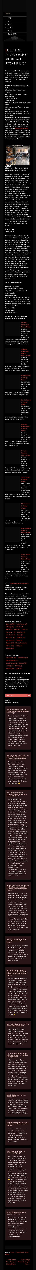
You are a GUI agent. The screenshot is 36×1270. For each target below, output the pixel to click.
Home (9, 18)
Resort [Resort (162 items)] (10, 668)
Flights (10, 28)
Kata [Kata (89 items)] (17, 629)
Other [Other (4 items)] (19, 668)
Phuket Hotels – (20, 1252)
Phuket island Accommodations (19, 583)
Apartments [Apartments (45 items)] (23, 657)
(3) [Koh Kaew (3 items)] (14, 632)
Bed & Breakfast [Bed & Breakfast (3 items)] (12, 660)
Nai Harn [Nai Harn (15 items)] (21, 637)
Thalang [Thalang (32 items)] (10, 648)
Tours (9, 31)
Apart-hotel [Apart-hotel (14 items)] (11, 657)
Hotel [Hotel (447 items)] (9, 666)
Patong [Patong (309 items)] (10, 643)
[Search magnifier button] (29, 695)
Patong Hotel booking (21, 128)
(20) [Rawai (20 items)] (12, 645)
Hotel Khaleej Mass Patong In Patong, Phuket (11, 1262)
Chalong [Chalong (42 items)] (10, 627)
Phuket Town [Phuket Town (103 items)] (20, 643)
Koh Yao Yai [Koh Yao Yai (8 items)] (10, 635)
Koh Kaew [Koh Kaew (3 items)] (9, 632)
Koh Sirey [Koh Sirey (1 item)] (21, 632)
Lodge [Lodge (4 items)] (18, 666)
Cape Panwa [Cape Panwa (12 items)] (21, 624)
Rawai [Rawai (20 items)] (8, 645)
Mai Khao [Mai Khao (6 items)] (9, 637)
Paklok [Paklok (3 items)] (19, 640)
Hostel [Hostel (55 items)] (22, 663)
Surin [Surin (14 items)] (19, 645)
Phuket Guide (12, 34)
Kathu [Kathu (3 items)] (24, 629)
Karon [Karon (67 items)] (9, 629)
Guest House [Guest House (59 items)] (11, 663)
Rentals (10, 24)
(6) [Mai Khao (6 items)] (14, 637)
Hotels (9, 21)
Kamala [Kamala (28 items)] (19, 627)
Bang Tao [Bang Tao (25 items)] (10, 624)
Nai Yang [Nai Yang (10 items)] (10, 640)
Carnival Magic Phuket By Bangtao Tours (24, 1262)
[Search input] (17, 695)
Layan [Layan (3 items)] (20, 635)
